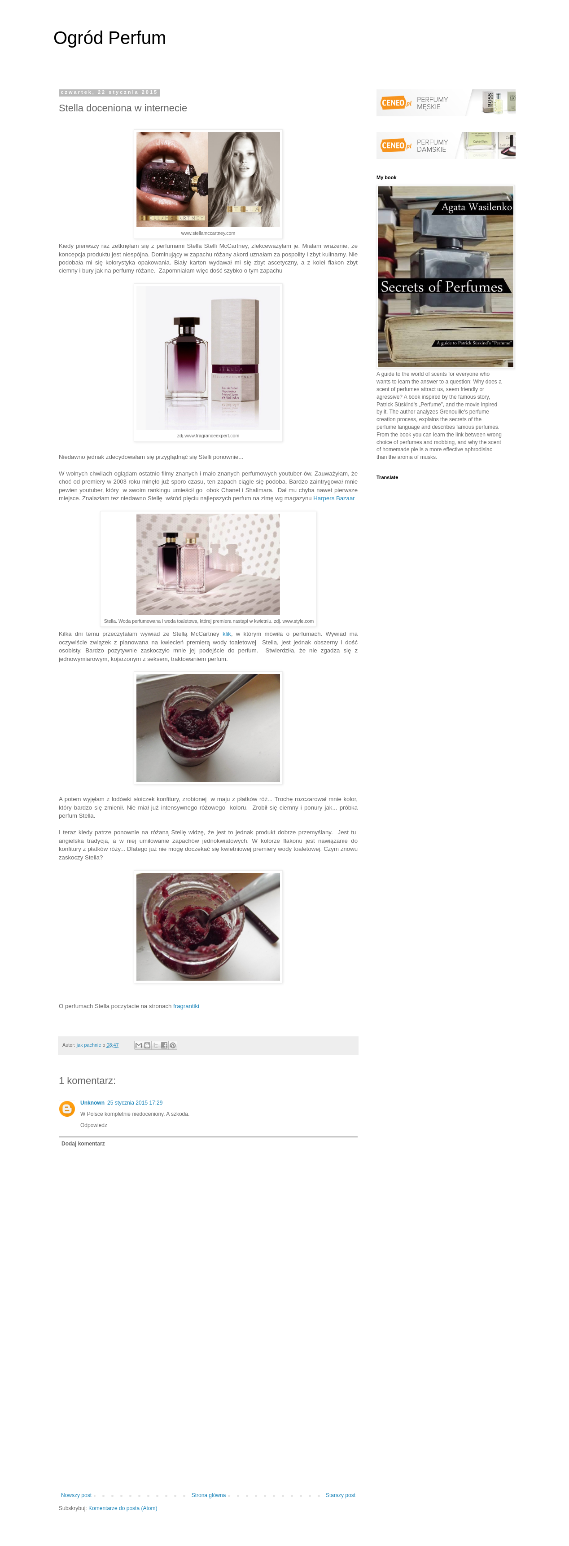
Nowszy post (76, 1495)
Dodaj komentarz (83, 1144)
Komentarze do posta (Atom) (122, 1508)
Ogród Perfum (109, 38)
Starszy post (340, 1495)
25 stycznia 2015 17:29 (134, 1103)
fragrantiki (186, 1006)
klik (227, 633)
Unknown (92, 1103)
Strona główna (209, 1495)
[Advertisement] (208, 1418)
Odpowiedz (93, 1125)
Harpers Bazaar (334, 498)
